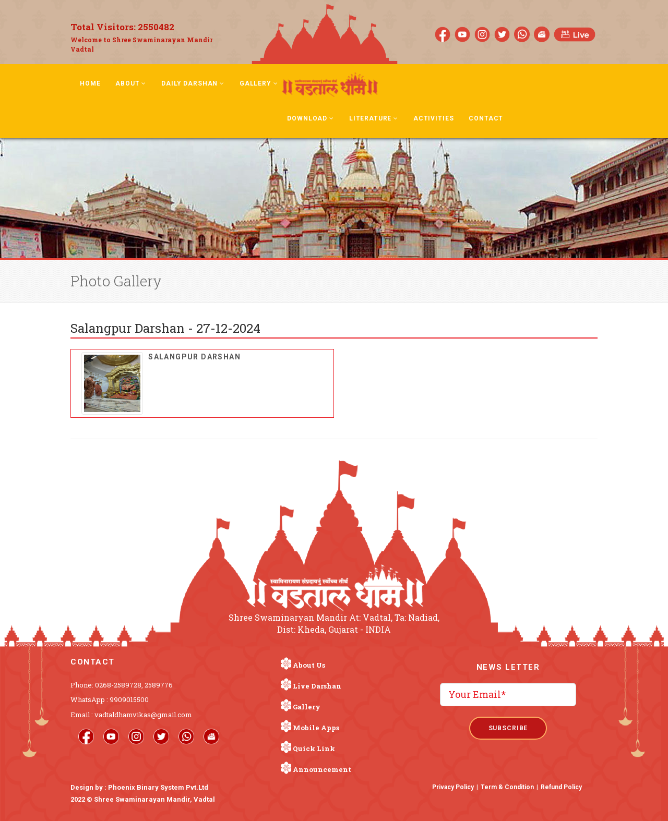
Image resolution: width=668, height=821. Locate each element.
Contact (486, 118)
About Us (309, 665)
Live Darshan (317, 686)
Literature (373, 118)
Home (90, 83)
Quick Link (314, 748)
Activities (433, 118)
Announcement (322, 769)
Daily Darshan (192, 83)
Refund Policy (561, 787)
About (130, 83)
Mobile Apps (316, 727)
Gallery (259, 83)
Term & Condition (507, 787)
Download (310, 118)
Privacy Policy (453, 787)
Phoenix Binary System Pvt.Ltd (158, 787)
